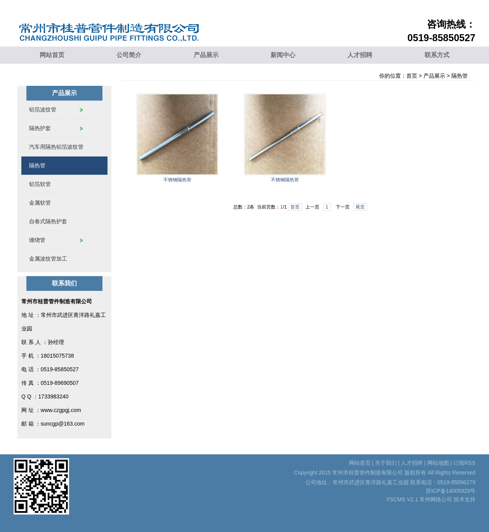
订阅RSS (464, 463)
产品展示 (206, 55)
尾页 (360, 207)
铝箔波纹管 (42, 109)
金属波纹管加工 (48, 259)
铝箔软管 (40, 184)
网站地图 (438, 463)
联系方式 (437, 55)
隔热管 (459, 76)
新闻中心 (283, 55)
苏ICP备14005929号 (450, 491)
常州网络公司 (436, 499)
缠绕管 (37, 240)
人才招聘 (359, 55)
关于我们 (386, 463)
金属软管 (40, 203)
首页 (411, 76)
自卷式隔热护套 (48, 221)
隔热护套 (40, 128)
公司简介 (128, 55)
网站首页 (52, 55)
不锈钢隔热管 (177, 180)
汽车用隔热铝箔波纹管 (56, 147)
